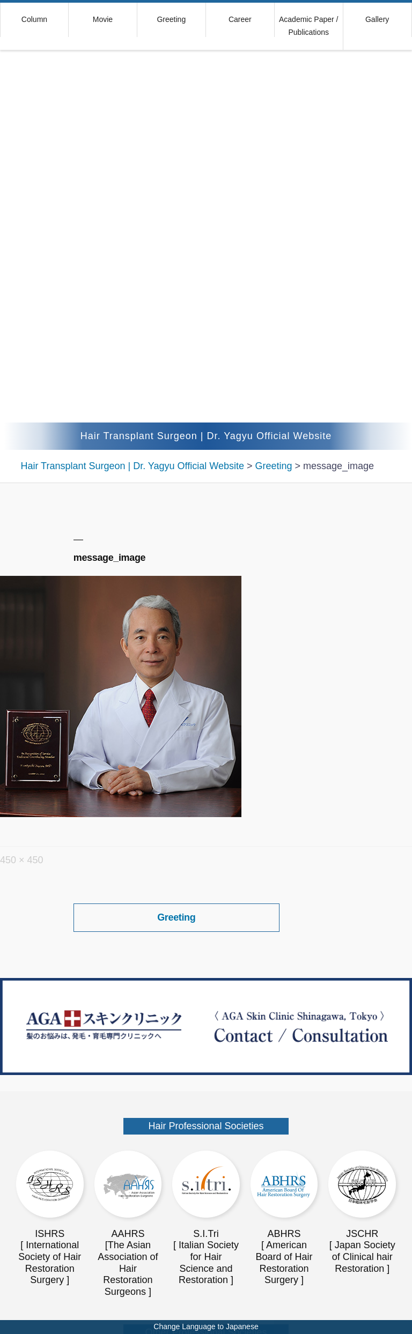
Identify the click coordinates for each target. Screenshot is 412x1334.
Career (240, 19)
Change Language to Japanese (205, 1326)
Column (34, 19)
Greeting (171, 19)
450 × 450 (21, 860)
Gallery (377, 19)
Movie (103, 19)
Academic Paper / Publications (309, 25)
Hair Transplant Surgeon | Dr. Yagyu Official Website (206, 436)
